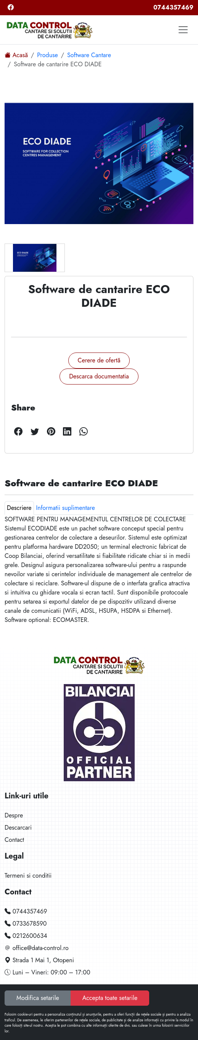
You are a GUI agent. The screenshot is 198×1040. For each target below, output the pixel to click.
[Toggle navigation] (183, 29)
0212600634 (26, 935)
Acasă (16, 55)
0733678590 (26, 923)
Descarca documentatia (99, 376)
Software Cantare (89, 55)
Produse (47, 55)
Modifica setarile (37, 998)
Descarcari (18, 827)
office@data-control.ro (37, 948)
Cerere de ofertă (99, 360)
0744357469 (173, 7)
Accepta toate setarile (110, 998)
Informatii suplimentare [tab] (65, 507)
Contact (14, 839)
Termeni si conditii (28, 875)
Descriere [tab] (19, 507)
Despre (14, 815)
